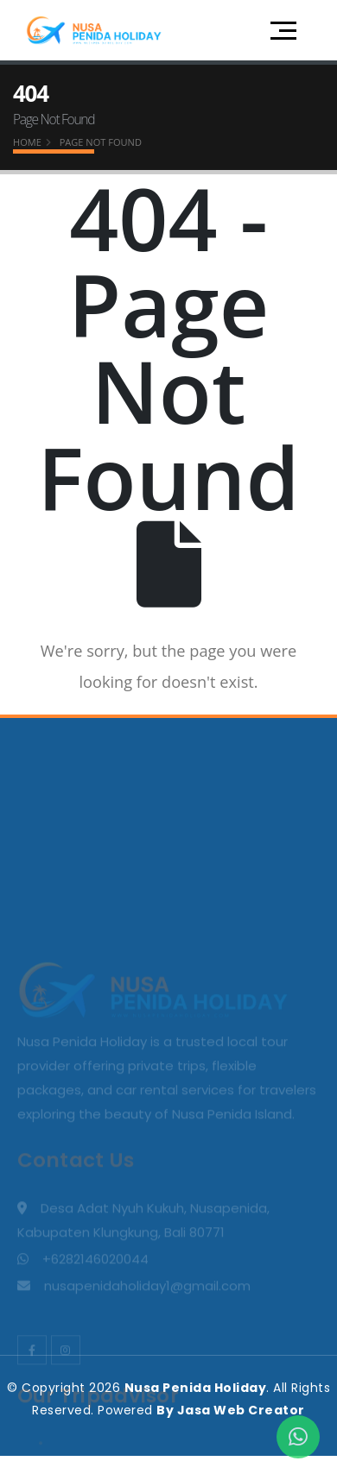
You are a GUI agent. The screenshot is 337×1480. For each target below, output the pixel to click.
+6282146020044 (95, 1370)
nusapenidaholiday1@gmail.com (147, 1397)
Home (27, 141)
